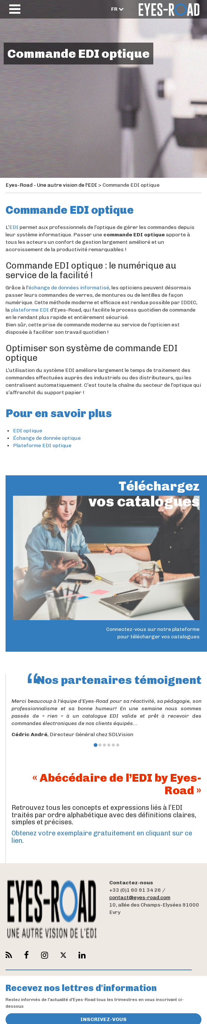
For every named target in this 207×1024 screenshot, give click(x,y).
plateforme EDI (30, 310)
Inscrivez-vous (103, 1016)
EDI (14, 227)
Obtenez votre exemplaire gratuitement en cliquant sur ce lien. (101, 837)
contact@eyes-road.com (139, 897)
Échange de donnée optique (47, 438)
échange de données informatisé (69, 288)
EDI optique (27, 431)
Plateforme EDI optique (42, 445)
